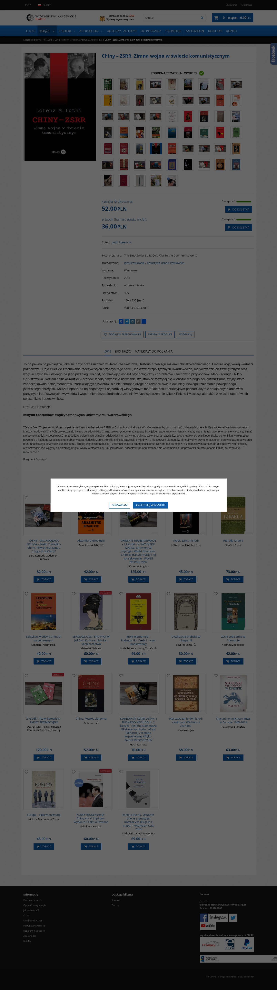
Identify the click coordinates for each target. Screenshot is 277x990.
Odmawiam (120, 505)
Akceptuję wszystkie (150, 505)
